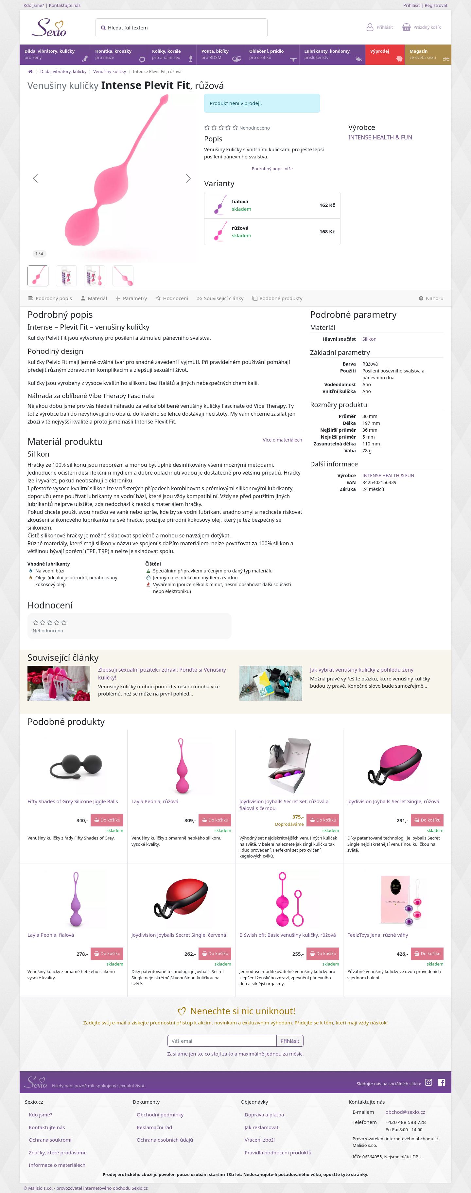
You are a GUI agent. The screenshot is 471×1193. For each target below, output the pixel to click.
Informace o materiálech (57, 1165)
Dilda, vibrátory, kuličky (57, 56)
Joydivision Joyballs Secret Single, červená (178, 934)
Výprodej (387, 56)
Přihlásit (411, 5)
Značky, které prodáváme (58, 1152)
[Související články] (220, 298)
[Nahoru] (432, 298)
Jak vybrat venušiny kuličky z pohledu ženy (361, 669)
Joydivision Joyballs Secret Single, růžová (393, 801)
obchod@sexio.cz (405, 1112)
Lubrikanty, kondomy (334, 56)
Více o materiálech (282, 440)
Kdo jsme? (34, 5)
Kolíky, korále (174, 56)
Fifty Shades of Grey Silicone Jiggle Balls (72, 801)
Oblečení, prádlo (274, 56)
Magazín (430, 56)
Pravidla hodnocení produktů (278, 1152)
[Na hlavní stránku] (30, 71)
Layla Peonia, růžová (155, 801)
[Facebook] (441, 1083)
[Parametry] (131, 298)
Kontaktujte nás (65, 5)
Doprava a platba (264, 1114)
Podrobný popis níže (272, 169)
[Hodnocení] (171, 298)
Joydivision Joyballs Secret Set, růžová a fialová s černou (284, 804)
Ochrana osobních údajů (165, 1139)
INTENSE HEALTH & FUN (380, 137)
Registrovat (436, 5)
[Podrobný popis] (48, 298)
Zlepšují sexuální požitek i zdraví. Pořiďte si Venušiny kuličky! (162, 673)
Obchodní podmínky (160, 1114)
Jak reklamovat (261, 1127)
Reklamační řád (154, 1127)
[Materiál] (93, 298)
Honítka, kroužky (120, 56)
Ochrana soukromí (50, 1139)
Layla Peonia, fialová (50, 934)
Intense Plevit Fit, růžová (157, 71)
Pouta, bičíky (222, 56)
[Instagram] (428, 1083)
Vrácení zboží (260, 1139)
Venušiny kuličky (109, 71)
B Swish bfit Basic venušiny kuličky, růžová (287, 934)
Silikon (369, 339)
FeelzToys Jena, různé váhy (377, 934)
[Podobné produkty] (277, 298)
